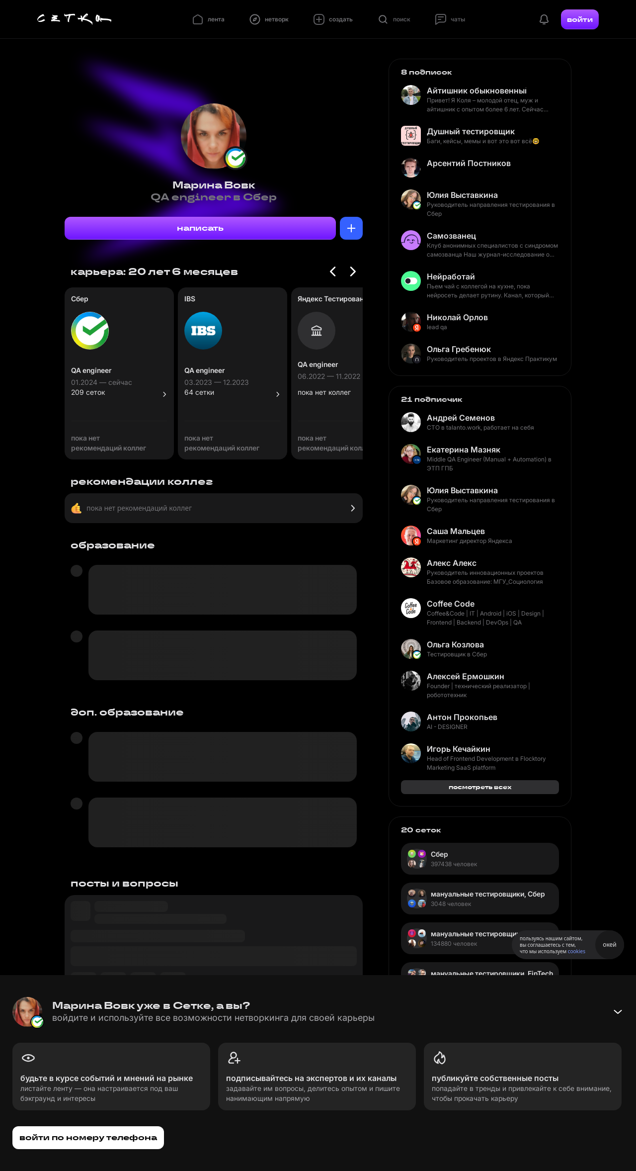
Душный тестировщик (471, 131)
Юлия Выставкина (462, 195)
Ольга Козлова (455, 644)
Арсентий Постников (469, 163)
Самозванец (451, 236)
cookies (576, 951)
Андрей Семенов (461, 418)
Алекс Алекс (452, 563)
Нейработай (451, 276)
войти (580, 19)
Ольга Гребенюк (459, 349)
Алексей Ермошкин (465, 676)
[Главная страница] (74, 19)
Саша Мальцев (456, 531)
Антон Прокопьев (462, 717)
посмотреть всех (480, 787)
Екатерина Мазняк (463, 449)
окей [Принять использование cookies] (609, 944)
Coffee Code (451, 604)
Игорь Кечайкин (458, 749)
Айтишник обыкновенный (476, 90)
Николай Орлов (457, 317)
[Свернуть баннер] (618, 1012)
